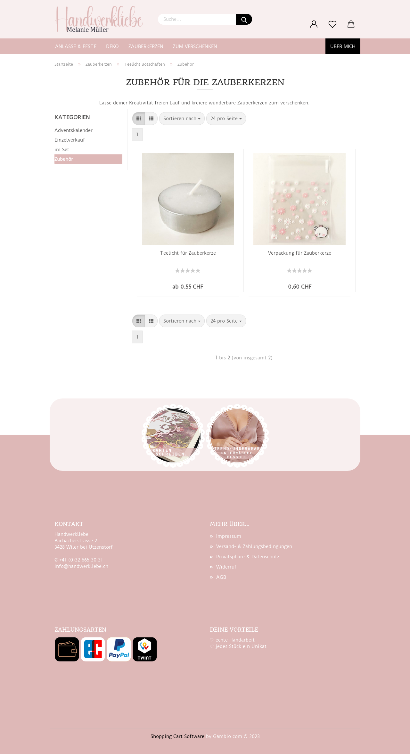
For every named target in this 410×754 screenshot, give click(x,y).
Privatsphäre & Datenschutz (247, 557)
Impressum (228, 536)
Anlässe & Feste (75, 46)
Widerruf (226, 567)
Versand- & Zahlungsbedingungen (254, 546)
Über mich (343, 46)
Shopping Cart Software (177, 736)
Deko (112, 46)
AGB (221, 577)
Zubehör (63, 159)
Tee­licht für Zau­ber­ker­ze (188, 253)
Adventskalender (73, 130)
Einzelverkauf (69, 140)
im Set (61, 149)
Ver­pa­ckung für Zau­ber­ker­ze (299, 253)
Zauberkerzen (145, 46)
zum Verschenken (195, 46)
